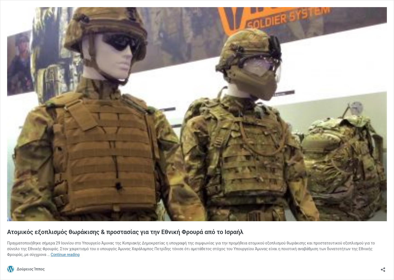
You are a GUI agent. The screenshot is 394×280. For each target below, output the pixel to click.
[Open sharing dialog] (383, 268)
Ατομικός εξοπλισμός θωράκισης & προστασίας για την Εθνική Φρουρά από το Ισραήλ (125, 232)
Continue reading (65, 254)
